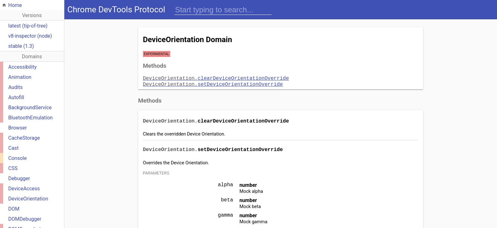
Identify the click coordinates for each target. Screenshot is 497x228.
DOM (13, 209)
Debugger (19, 178)
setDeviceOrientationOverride (213, 83)
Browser (17, 128)
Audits (15, 87)
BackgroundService (30, 107)
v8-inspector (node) (30, 36)
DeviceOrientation (28, 199)
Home (15, 5)
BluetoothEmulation (30, 118)
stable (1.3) (21, 46)
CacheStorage (24, 138)
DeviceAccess (24, 189)
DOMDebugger (24, 219)
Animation (19, 77)
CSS (12, 168)
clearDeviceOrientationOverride (216, 77)
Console (17, 158)
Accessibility (22, 67)
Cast (13, 148)
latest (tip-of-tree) (28, 26)
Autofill (16, 97)
